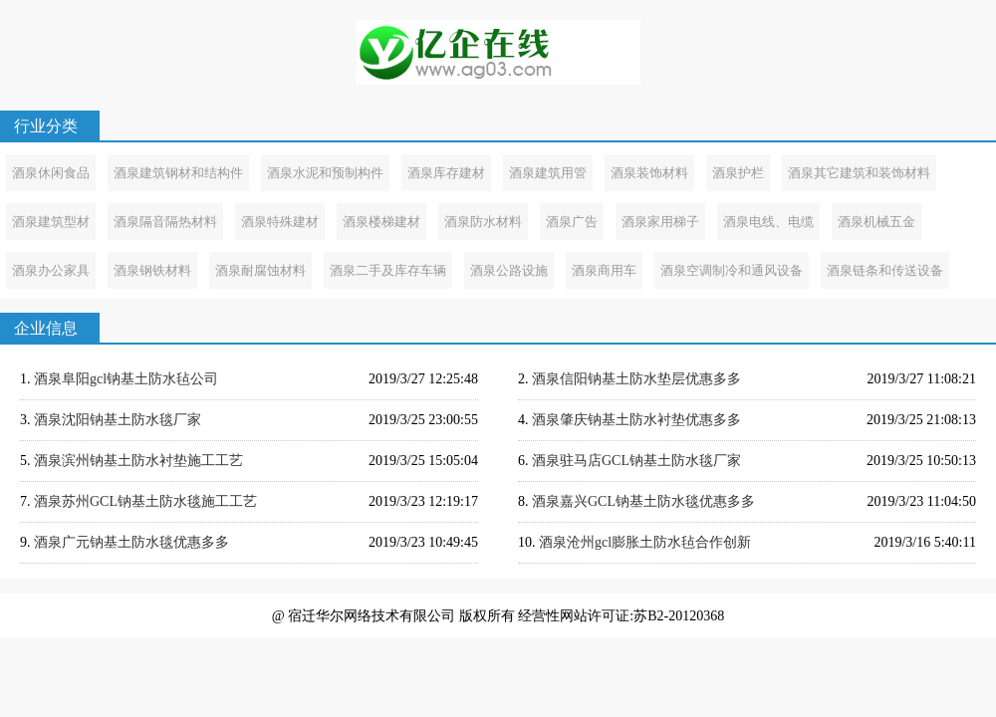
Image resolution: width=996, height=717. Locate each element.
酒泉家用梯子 (660, 221)
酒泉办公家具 (51, 270)
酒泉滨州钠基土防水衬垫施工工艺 (138, 460)
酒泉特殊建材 (280, 221)
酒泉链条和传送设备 (885, 270)
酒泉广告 (572, 221)
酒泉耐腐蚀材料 (260, 270)
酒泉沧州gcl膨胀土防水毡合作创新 (645, 542)
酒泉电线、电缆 (768, 221)
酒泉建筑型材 (51, 221)
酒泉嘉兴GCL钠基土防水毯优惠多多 (643, 501)
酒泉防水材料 (483, 221)
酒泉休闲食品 (51, 172)
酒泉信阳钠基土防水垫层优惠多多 (636, 378)
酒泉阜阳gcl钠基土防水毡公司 (126, 378)
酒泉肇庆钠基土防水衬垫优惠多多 (636, 419)
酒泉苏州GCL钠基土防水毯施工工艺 (145, 501)
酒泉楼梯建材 (381, 221)
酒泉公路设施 (509, 270)
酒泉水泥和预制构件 (325, 172)
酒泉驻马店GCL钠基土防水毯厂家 (636, 460)
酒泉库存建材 (446, 172)
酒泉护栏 (738, 172)
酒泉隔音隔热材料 (165, 221)
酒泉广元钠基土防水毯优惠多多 (131, 542)
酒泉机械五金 (876, 221)
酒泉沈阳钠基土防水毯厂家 (117, 419)
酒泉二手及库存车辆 (388, 270)
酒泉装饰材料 (649, 172)
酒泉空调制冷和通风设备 (731, 270)
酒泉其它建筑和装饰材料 (859, 172)
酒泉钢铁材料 (152, 270)
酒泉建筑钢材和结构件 (178, 172)
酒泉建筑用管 (548, 172)
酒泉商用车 (604, 270)
